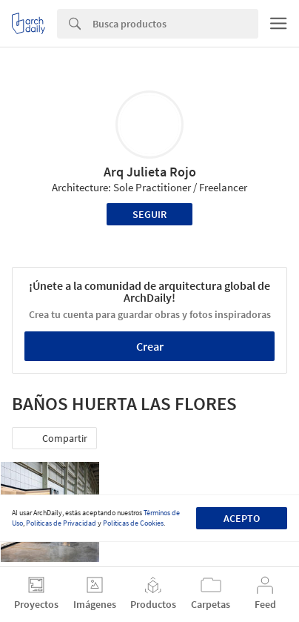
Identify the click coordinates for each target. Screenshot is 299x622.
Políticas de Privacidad (61, 523)
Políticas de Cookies (133, 523)
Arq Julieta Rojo (150, 171)
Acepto (242, 518)
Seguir (149, 214)
